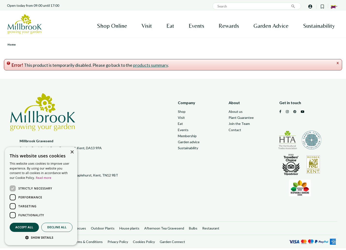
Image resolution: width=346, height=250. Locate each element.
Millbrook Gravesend (36, 141)
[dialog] (41, 196)
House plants (129, 230)
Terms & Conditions (87, 243)
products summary (150, 65)
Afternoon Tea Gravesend (164, 230)
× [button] (72, 152)
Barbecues (78, 230)
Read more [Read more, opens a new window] (43, 178)
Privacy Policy (118, 243)
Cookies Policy (144, 243)
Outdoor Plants (103, 230)
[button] (41, 237)
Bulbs (193, 230)
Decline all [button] (57, 227)
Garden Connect (172, 243)
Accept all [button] (24, 227)
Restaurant (210, 230)
